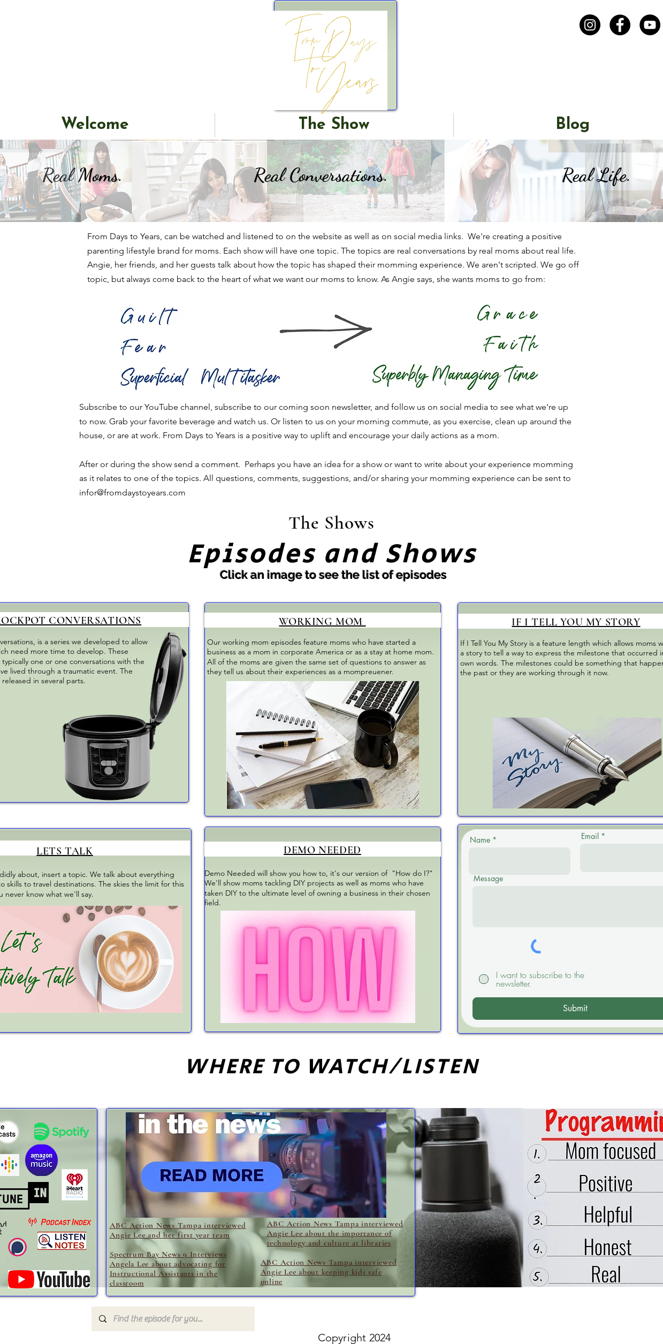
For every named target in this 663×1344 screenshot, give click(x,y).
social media (463, 407)
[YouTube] (649, 24)
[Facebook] (619, 24)
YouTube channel (177, 407)
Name (480, 840)
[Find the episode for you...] (172, 1319)
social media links (427, 236)
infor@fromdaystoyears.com (132, 492)
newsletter (351, 407)
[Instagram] (590, 24)
